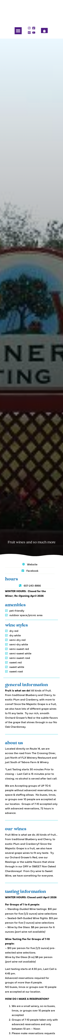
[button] (18, 30)
